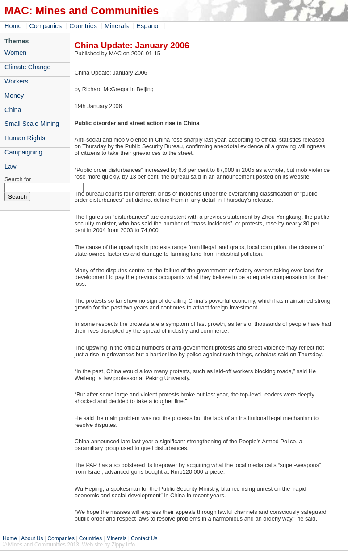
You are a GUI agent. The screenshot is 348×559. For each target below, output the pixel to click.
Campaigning (23, 152)
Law (10, 166)
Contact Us (144, 538)
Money (14, 95)
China (12, 109)
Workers (16, 81)
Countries (83, 25)
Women (15, 52)
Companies (45, 25)
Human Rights (24, 138)
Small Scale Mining (31, 123)
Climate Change (27, 67)
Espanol (147, 25)
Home (12, 25)
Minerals (117, 25)
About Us (32, 538)
